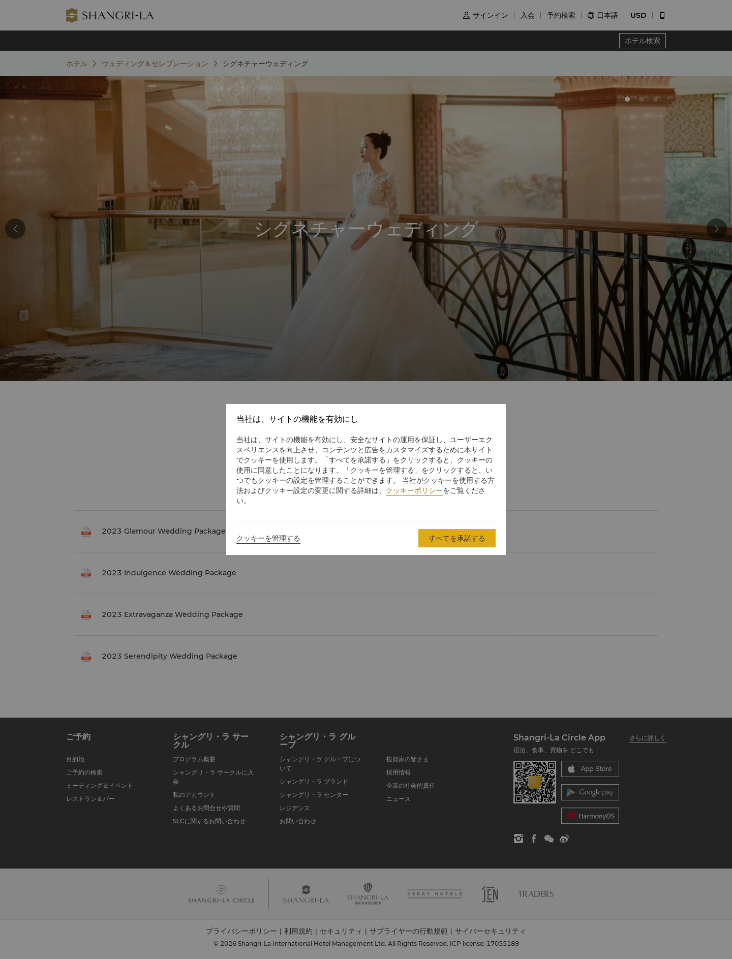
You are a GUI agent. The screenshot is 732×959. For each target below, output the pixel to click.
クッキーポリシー (414, 490)
